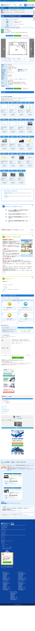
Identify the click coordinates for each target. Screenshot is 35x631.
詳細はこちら (17, 427)
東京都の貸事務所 (5, 574)
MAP (11, 479)
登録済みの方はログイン (6, 0)
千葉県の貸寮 (20, 585)
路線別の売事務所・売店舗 (14, 598)
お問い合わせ (17, 35)
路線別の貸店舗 (12, 594)
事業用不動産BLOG (5, 411)
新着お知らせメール (1, 0)
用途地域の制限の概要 (5, 409)
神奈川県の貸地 (20, 576)
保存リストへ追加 (9, 35)
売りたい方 (3, 540)
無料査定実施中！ (31, 0)
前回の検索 (4, 0)
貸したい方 (3, 537)
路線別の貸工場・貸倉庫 (13, 592)
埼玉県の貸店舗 (5, 584)
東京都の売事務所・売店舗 (6, 579)
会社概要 (15, 4)
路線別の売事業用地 (13, 599)
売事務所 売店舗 (16, 12)
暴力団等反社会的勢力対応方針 (6, 548)
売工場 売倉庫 (6, 12)
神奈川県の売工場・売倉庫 (22, 577)
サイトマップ (15, 5)
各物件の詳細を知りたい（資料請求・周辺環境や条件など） (20, 339)
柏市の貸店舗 (17, 14)
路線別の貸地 (12, 596)
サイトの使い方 (4, 406)
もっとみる (32, 232)
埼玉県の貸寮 (4, 585)
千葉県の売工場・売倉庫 (21, 587)
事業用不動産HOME (3, 14)
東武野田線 (6, 196)
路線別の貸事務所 (12, 593)
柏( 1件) (6, 194)
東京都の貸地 (4, 576)
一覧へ (32, 229)
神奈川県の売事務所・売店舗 (22, 579)
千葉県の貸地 (20, 586)
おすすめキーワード (4, 534)
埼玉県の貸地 (4, 586)
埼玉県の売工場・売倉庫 (6, 587)
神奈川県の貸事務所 (21, 574)
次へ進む (17, 357)
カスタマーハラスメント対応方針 (7, 547)
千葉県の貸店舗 (12, 14)
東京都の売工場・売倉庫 (6, 577)
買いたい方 (3, 538)
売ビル (11, 12)
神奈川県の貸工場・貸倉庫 (22, 573)
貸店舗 (8, 14)
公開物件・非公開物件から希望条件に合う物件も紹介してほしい (21, 340)
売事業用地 (22, 12)
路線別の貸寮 (12, 595)
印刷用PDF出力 (25, 35)
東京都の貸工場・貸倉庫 (6, 573)
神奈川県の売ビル (20, 578)
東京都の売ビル (5, 578)
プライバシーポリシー (22, 355)
